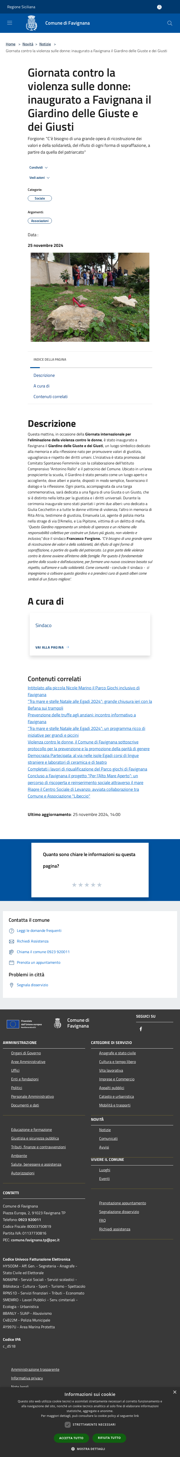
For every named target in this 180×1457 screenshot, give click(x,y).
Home (10, 44)
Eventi (104, 1178)
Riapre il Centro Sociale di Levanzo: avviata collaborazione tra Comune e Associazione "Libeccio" (83, 792)
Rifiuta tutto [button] (109, 1438)
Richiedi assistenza (114, 1229)
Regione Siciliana (21, 7)
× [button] (174, 1392)
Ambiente (19, 1155)
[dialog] (90, 1422)
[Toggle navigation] (10, 23)
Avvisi (104, 1147)
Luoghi (104, 1170)
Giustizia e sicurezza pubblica (35, 1138)
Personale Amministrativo (32, 1096)
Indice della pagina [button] (50, 359)
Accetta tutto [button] (71, 1438)
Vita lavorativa (111, 1070)
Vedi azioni (40, 178)
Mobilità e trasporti (115, 1105)
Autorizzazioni (23, 1173)
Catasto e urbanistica (116, 1096)
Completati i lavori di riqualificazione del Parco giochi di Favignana (87, 769)
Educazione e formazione (31, 1129)
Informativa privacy (27, 1378)
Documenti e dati (25, 1105)
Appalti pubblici (111, 1088)
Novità (27, 44)
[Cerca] (170, 23)
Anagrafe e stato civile (117, 1053)
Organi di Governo (26, 1053)
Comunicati (108, 1138)
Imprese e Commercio (116, 1079)
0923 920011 (29, 1219)
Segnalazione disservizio (119, 1211)
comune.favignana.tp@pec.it (35, 1240)
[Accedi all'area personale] (159, 7)
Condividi (39, 168)
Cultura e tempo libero (117, 1061)
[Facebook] (141, 1029)
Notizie (45, 44)
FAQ (102, 1220)
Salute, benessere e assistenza (36, 1164)
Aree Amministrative (28, 1061)
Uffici (15, 1070)
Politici (16, 1088)
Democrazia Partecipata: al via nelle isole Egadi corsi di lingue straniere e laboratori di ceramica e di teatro (83, 758)
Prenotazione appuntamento (122, 1203)
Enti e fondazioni (25, 1079)
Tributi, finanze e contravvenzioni (38, 1147)
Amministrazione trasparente (35, 1369)
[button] (90, 1448)
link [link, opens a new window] (136, 1416)
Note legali (20, 1387)
